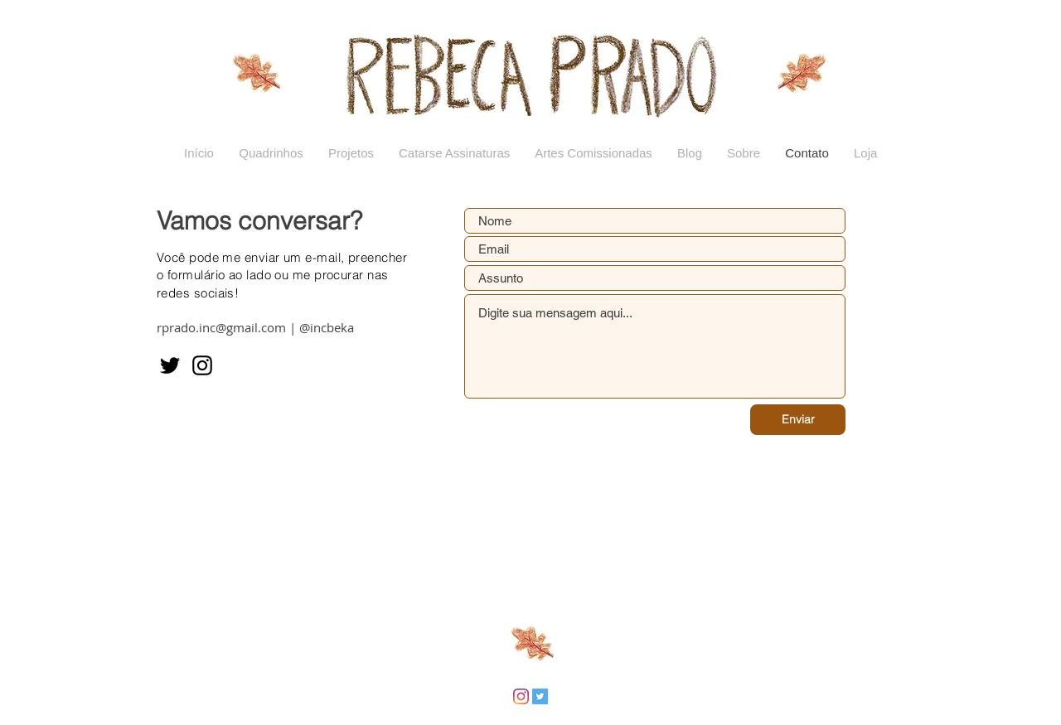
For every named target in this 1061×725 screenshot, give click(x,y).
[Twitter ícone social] (540, 696)
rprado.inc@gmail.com (221, 327)
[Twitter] (170, 365)
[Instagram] (202, 365)
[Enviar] (797, 419)
